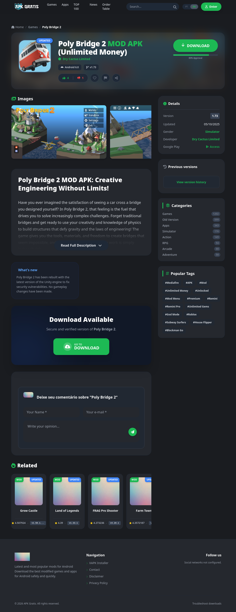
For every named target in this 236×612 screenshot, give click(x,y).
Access (213, 147)
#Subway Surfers (175, 322)
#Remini (212, 298)
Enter (211, 7)
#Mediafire (172, 283)
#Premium (193, 298)
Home (17, 27)
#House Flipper (202, 322)
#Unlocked (202, 290)
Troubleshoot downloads (206, 603)
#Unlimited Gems (198, 306)
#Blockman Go (174, 330)
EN (194, 6)
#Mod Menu (172, 298)
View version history (191, 182)
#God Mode (172, 314)
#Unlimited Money (176, 290)
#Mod (203, 283)
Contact (93, 570)
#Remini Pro (172, 306)
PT (186, 6)
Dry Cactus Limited (74, 59)
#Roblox (191, 314)
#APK (189, 283)
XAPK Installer (97, 563)
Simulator (212, 132)
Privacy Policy (97, 583)
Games (33, 27)
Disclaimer (95, 576)
